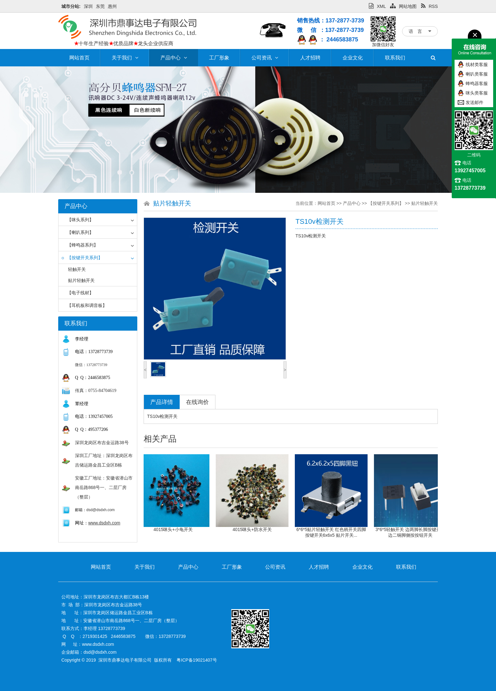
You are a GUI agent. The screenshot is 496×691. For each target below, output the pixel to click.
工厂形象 (219, 57)
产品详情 (161, 402)
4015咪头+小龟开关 (177, 529)
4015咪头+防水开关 (257, 529)
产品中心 (173, 57)
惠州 (112, 6)
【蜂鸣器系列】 (80, 245)
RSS (429, 6)
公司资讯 (264, 57)
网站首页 (79, 57)
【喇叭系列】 (78, 232)
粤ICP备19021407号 (197, 660)
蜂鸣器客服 (477, 83)
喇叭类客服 (477, 73)
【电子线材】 (78, 292)
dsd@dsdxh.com (100, 510)
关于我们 (125, 57)
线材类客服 (477, 64)
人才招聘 (310, 57)
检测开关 (168, 416)
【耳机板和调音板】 (84, 305)
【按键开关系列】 (82, 257)
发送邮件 (474, 102)
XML (377, 6)
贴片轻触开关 (81, 280)
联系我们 (395, 57)
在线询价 (197, 402)
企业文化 (353, 57)
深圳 (88, 6)
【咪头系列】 (78, 219)
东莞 (100, 6)
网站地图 (403, 6)
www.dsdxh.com (104, 522)
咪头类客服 (477, 92)
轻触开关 (77, 269)
